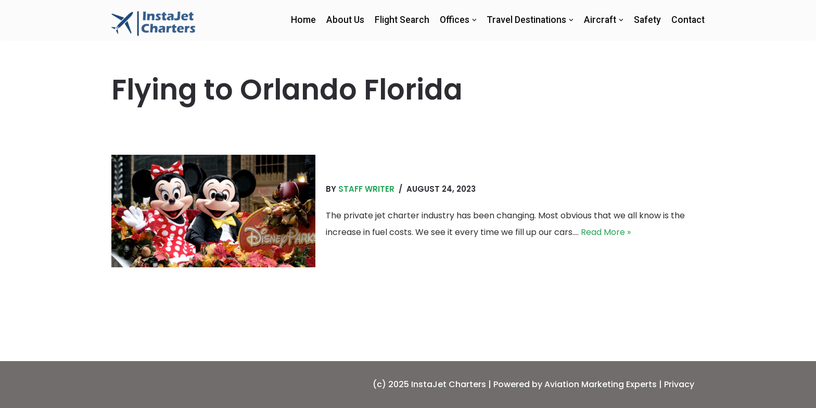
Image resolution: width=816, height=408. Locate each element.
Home (303, 20)
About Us (345, 20)
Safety (647, 20)
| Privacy (676, 384)
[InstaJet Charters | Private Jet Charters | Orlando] (153, 22)
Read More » (606, 232)
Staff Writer (366, 188)
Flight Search (402, 20)
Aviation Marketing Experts (600, 384)
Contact (688, 20)
